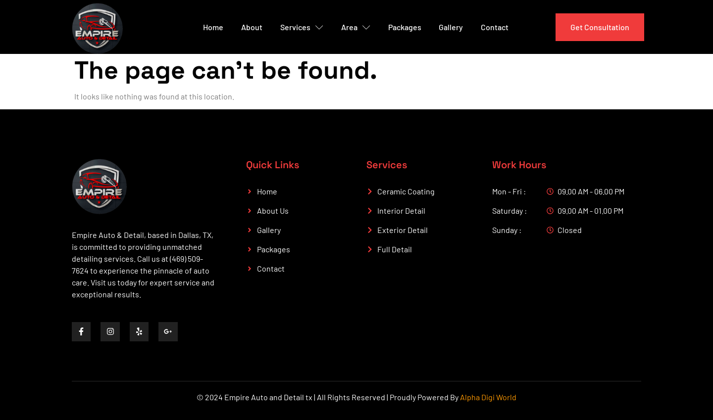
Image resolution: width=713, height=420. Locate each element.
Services (301, 27)
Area (355, 27)
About (251, 27)
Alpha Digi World (488, 397)
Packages (404, 27)
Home (213, 27)
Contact (495, 27)
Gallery (451, 27)
